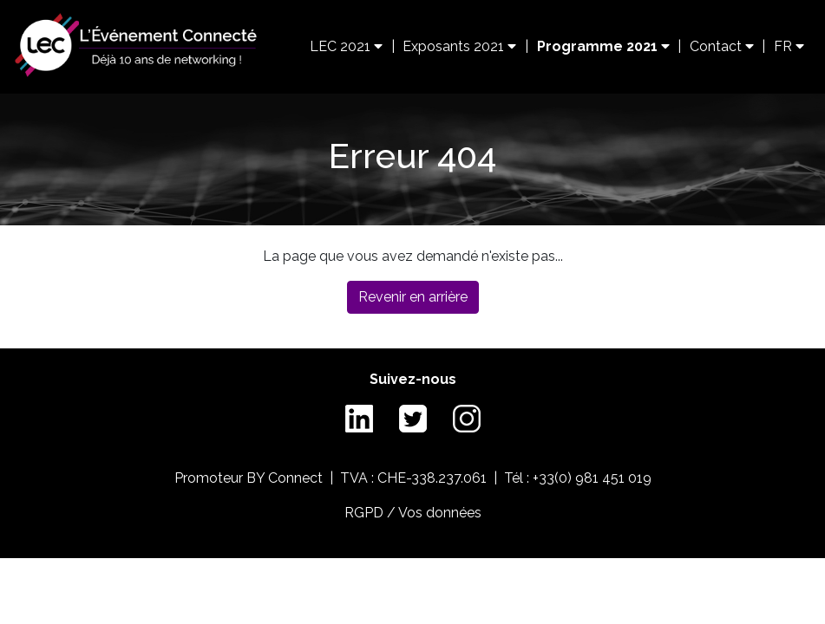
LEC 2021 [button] (346, 46)
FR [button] (789, 46)
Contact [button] (722, 46)
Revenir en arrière (413, 297)
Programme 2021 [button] (603, 46)
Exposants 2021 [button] (459, 46)
